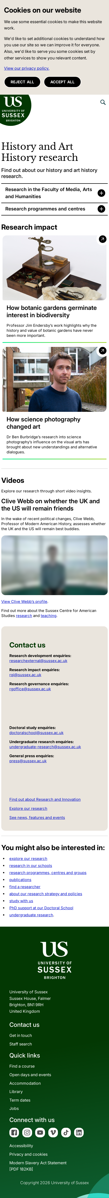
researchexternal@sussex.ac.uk (38, 660)
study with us (21, 900)
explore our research (28, 858)
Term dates (19, 1100)
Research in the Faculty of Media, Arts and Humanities (48, 193)
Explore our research (28, 808)
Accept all (62, 82)
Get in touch (20, 1035)
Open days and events (30, 1074)
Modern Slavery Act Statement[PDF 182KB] (38, 1166)
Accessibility (21, 1145)
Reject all (22, 82)
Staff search (20, 1043)
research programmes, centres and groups (47, 872)
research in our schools (30, 865)
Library (16, 1091)
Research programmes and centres (45, 209)
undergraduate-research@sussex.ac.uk (45, 746)
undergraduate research (31, 915)
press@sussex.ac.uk (28, 760)
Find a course (22, 1066)
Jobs (14, 1108)
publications (20, 879)
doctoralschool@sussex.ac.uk (36, 732)
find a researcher (24, 886)
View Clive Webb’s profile (24, 601)
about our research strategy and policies (45, 893)
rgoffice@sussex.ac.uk (30, 688)
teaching (48, 615)
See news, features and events (37, 817)
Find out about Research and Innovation (45, 799)
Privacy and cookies (28, 1154)
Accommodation (25, 1083)
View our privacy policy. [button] (26, 68)
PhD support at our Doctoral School (41, 907)
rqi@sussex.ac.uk (25, 674)
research (24, 615)
